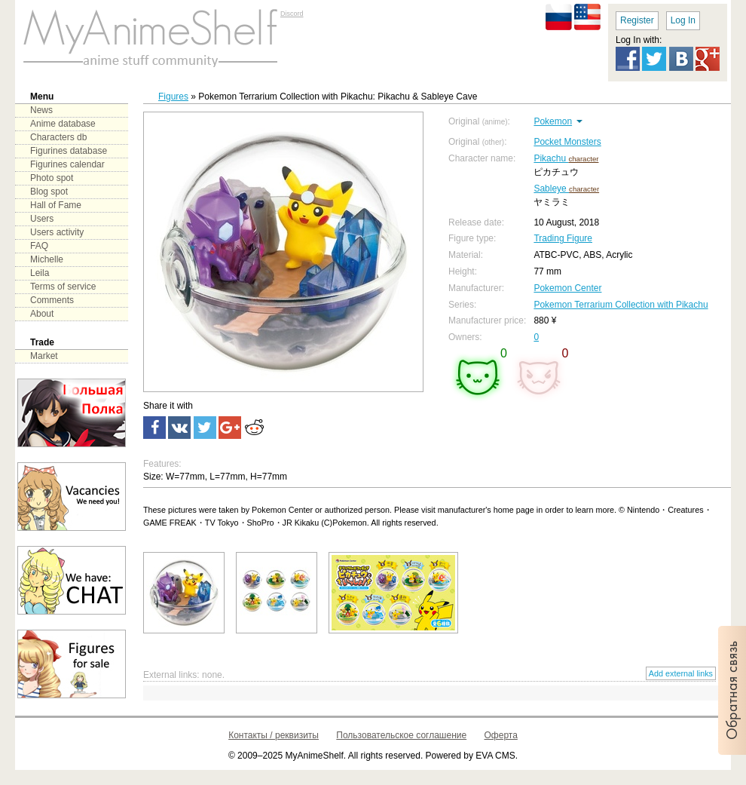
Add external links (681, 673)
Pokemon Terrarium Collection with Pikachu (621, 304)
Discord (292, 13)
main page (150, 37)
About (42, 313)
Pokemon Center (567, 288)
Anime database (63, 123)
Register (637, 20)
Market (44, 356)
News (41, 110)
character (583, 159)
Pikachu (551, 158)
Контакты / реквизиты (273, 735)
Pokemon (553, 121)
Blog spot (49, 191)
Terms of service (63, 286)
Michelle (46, 259)
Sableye (551, 188)
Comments (52, 300)
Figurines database (68, 151)
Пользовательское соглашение (401, 735)
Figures (173, 96)
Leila (39, 273)
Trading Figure (563, 238)
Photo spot (51, 178)
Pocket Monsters (567, 141)
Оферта (501, 735)
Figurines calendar (67, 164)
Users (42, 218)
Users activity (57, 232)
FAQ (39, 246)
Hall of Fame (55, 205)
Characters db (58, 137)
